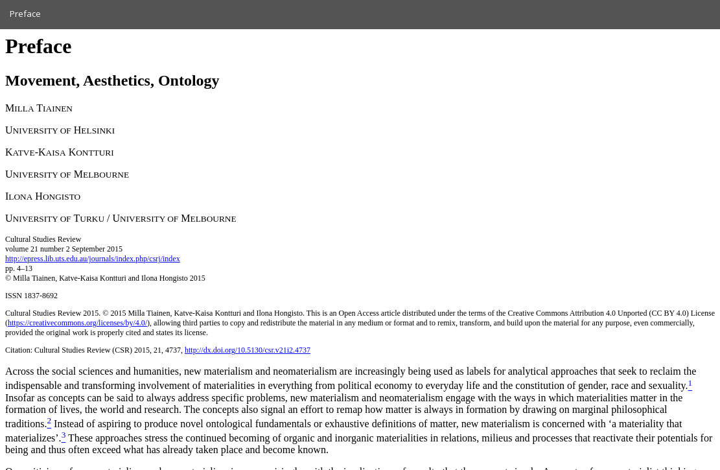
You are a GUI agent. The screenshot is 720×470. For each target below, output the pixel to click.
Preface (25, 13)
